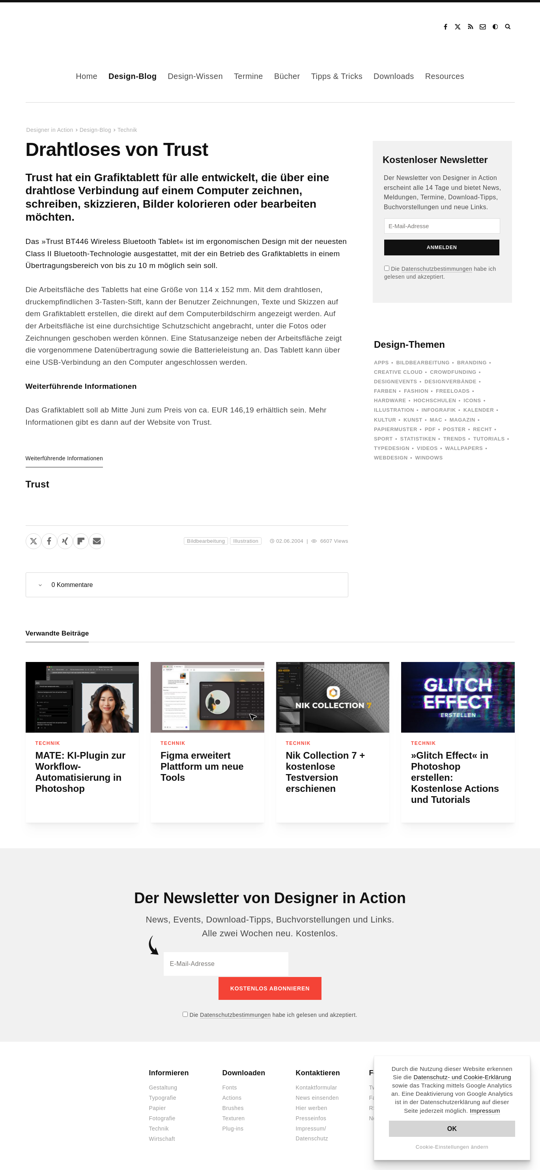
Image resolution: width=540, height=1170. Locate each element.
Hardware (390, 400)
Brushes (233, 1107)
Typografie (163, 1097)
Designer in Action (67, 26)
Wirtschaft (162, 1138)
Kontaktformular (316, 1087)
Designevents (395, 381)
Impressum (485, 1110)
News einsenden (317, 1097)
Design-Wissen (195, 76)
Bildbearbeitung (206, 541)
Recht (482, 429)
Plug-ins (233, 1128)
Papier (157, 1107)
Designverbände (450, 381)
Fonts (229, 1087)
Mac (436, 420)
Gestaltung (163, 1087)
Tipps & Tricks (336, 76)
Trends (454, 439)
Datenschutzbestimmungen (437, 269)
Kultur (385, 420)
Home (86, 76)
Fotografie (162, 1117)
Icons (472, 400)
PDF (430, 429)
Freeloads (453, 391)
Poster (454, 429)
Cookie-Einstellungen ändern (452, 1147)
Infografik (439, 410)
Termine (248, 76)
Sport (383, 439)
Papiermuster (395, 429)
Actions (232, 1097)
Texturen (233, 1117)
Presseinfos (311, 1117)
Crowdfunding (453, 372)
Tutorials (489, 439)
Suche (508, 27)
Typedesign (391, 448)
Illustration (245, 541)
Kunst (413, 420)
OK (452, 1128)
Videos (427, 448)
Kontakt (483, 27)
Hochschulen (434, 400)
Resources (444, 76)
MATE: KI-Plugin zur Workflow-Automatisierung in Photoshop (81, 772)
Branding (472, 363)
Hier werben (311, 1107)
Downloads (394, 76)
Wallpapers (464, 448)
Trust (38, 484)
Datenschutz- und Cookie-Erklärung (462, 1077)
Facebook (445, 27)
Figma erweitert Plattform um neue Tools (202, 766)
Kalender (478, 410)
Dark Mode (496, 27)
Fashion (416, 391)
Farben (385, 391)
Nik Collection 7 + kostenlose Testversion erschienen (325, 772)
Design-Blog (132, 76)
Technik (127, 130)
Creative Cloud (398, 372)
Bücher (287, 76)
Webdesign (391, 458)
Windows (429, 458)
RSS (471, 27)
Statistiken (418, 439)
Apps (381, 363)
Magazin (462, 420)
